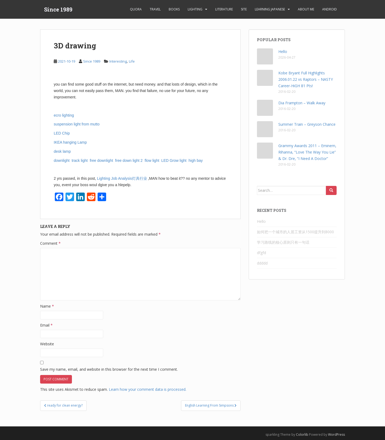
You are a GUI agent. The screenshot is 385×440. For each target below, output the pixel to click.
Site (244, 9)
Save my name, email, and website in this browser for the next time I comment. (109, 369)
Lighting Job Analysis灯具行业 (122, 178)
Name (47, 306)
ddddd (262, 263)
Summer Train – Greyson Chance (307, 124)
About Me (306, 9)
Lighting (195, 9)
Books (174, 9)
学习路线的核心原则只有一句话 (283, 242)
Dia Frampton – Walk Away (301, 102)
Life (132, 61)
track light (80, 160)
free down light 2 (129, 160)
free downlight (102, 160)
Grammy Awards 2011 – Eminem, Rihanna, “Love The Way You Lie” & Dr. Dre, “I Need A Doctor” (307, 152)
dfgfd (261, 252)
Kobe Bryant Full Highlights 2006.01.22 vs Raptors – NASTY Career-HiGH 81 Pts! (305, 79)
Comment (50, 243)
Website (47, 343)
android (329, 9)
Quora (136, 9)
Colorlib (302, 434)
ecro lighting (64, 115)
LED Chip (62, 133)
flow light (152, 160)
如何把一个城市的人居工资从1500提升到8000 (295, 231)
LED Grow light (173, 160)
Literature (224, 9)
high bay (196, 160)
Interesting (118, 61)
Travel (155, 9)
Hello (282, 51)
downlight (62, 160)
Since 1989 (58, 9)
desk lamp (63, 151)
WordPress (336, 434)
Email (46, 325)
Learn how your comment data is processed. (147, 389)
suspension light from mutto (77, 124)
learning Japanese (270, 9)
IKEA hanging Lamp (71, 142)
